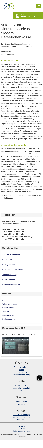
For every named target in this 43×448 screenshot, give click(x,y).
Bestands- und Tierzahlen (12, 270)
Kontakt (21, 426)
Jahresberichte (8, 315)
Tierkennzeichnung (9, 275)
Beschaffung (21, 420)
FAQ (21, 391)
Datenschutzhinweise (21, 431)
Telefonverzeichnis (9, 304)
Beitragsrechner (8, 265)
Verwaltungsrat (8, 308)
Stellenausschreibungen (11, 319)
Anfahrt (5, 300)
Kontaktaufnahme (9, 280)
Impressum (21, 428)
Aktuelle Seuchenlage (11, 254)
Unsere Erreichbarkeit (21, 388)
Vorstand (5, 311)
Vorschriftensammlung (11, 285)
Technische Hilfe (21, 386)
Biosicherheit (7, 260)
